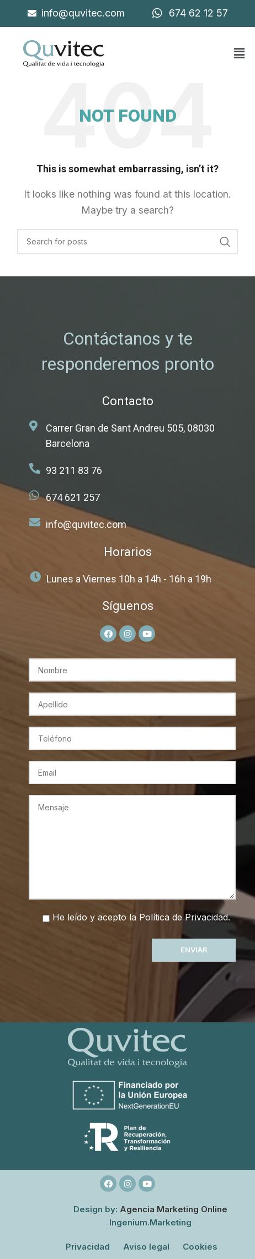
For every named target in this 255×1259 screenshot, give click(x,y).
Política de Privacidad (183, 917)
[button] (239, 53)
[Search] (127, 241)
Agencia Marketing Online (173, 1209)
